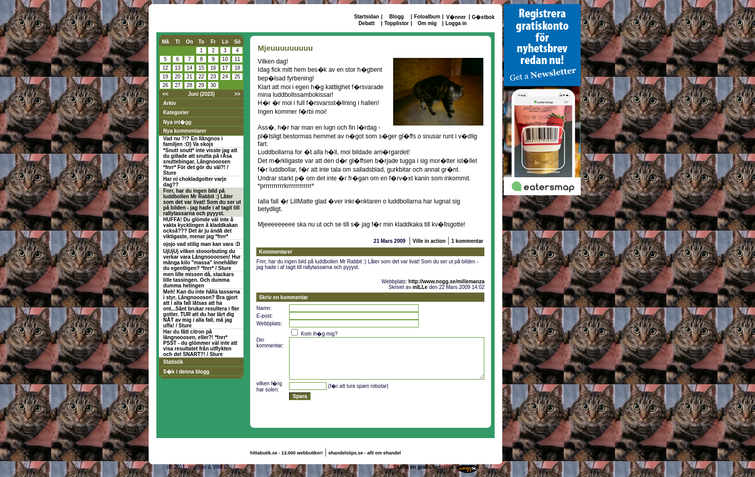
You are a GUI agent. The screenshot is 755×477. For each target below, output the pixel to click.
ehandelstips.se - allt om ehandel (365, 452)
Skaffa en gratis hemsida (423, 467)
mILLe (420, 287)
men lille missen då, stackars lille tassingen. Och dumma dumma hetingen (198, 280)
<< (165, 94)
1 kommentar (467, 241)
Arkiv (169, 103)
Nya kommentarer (184, 131)
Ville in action (429, 241)
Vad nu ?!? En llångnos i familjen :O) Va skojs (192, 141)
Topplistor (396, 23)
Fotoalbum (427, 16)
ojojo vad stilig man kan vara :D (201, 244)
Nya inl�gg (177, 122)
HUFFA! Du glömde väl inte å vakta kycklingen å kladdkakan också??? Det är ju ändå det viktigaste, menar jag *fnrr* (200, 228)
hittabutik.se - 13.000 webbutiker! (286, 452)
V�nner (456, 17)
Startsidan (366, 16)
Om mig (427, 23)
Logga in (456, 23)
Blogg (397, 16)
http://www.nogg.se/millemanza (447, 281)
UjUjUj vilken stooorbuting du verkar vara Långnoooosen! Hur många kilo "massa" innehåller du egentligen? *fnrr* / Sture (201, 259)
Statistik (173, 362)
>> (237, 94)
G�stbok (483, 17)
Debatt (367, 23)
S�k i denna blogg (186, 372)
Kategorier (176, 112)
